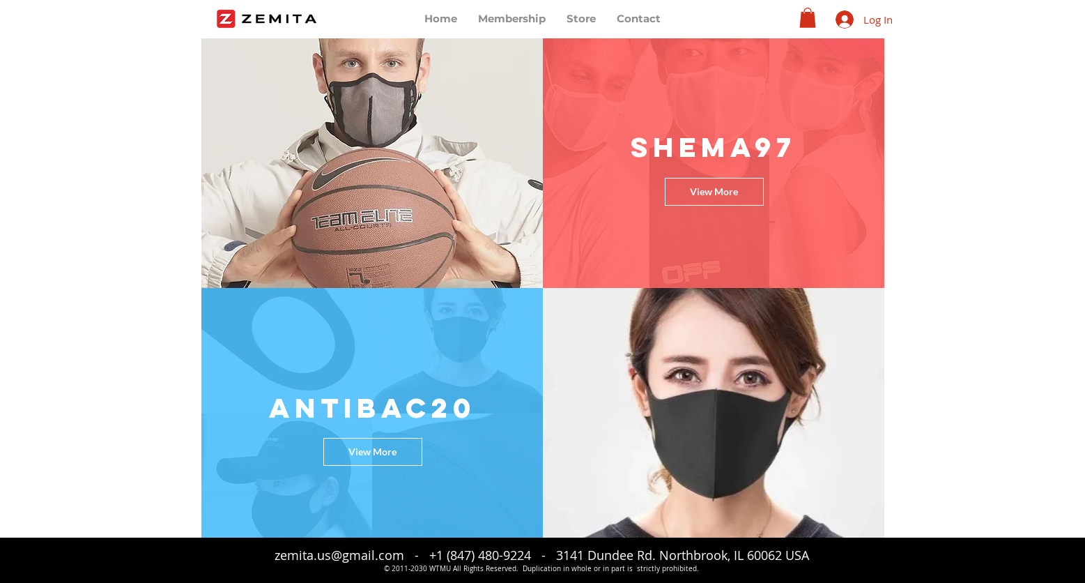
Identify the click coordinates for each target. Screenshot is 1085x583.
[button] (807, 18)
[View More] (714, 192)
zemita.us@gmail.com (339, 555)
